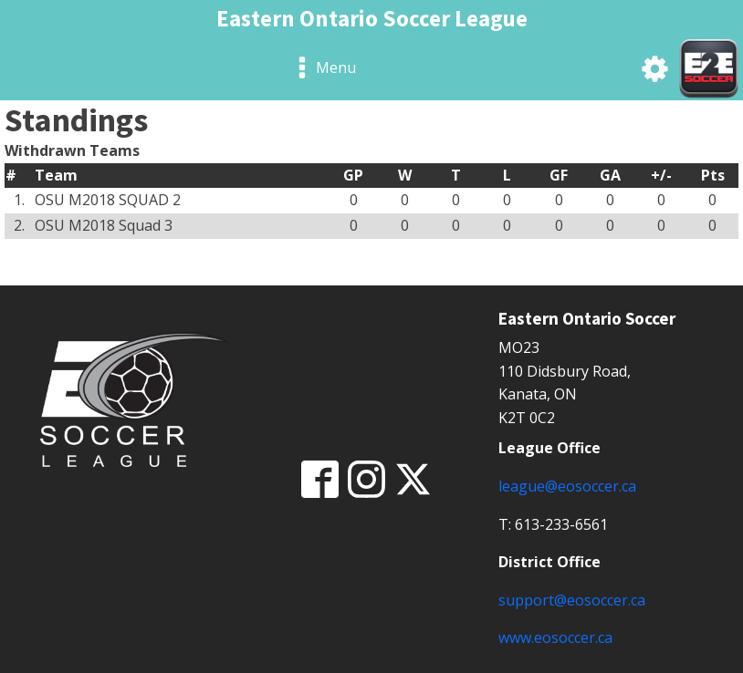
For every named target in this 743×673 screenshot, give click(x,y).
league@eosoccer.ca (567, 486)
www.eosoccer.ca (555, 637)
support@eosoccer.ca (571, 600)
